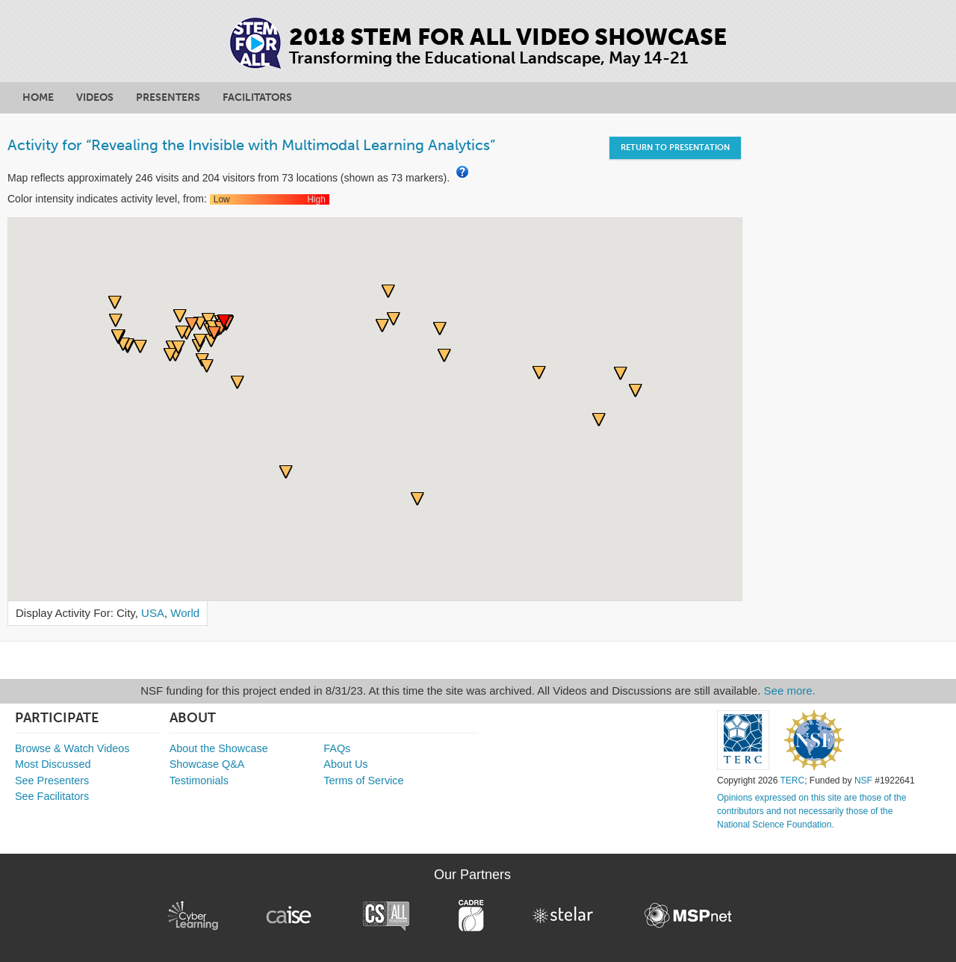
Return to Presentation (675, 147)
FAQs (336, 748)
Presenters (168, 97)
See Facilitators (52, 796)
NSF (863, 780)
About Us (345, 764)
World (184, 612)
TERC (792, 780)
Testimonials (199, 780)
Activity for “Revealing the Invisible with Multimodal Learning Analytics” (251, 145)
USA (152, 612)
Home (38, 97)
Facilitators (257, 97)
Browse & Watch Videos (72, 748)
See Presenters (52, 780)
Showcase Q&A (207, 764)
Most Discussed (53, 764)
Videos (95, 97)
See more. (790, 690)
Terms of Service (363, 780)
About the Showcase (219, 748)
